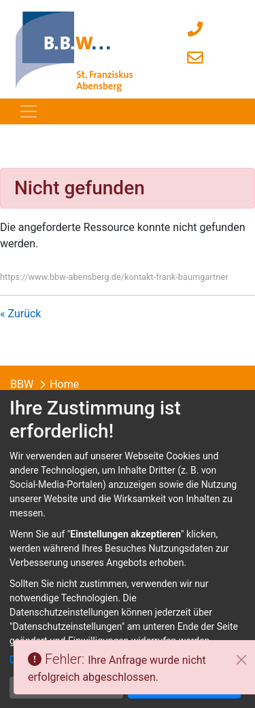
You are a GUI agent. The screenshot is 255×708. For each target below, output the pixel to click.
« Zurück (20, 313)
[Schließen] (241, 660)
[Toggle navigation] (28, 111)
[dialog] (127, 549)
